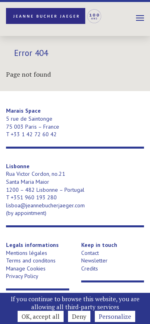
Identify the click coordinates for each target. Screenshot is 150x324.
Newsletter (94, 260)
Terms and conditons (31, 260)
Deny (79, 316)
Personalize (115, 316)
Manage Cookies (26, 268)
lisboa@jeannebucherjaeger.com (45, 205)
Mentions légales (26, 252)
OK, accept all (41, 316)
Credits (89, 268)
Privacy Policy (22, 276)
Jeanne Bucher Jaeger (54, 16)
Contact (90, 252)
